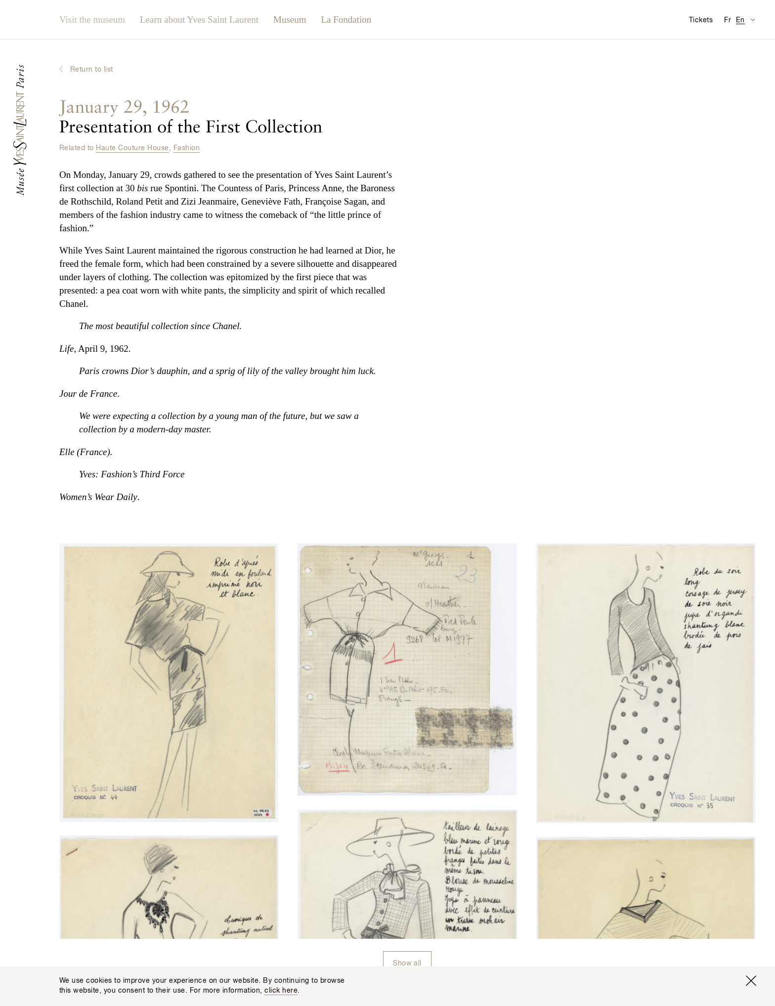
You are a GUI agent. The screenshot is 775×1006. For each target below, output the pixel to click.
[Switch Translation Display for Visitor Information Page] (752, 19)
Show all (407, 963)
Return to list (91, 69)
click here (281, 990)
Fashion (186, 148)
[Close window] (751, 981)
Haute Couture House (132, 148)
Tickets (701, 20)
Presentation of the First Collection (190, 117)
